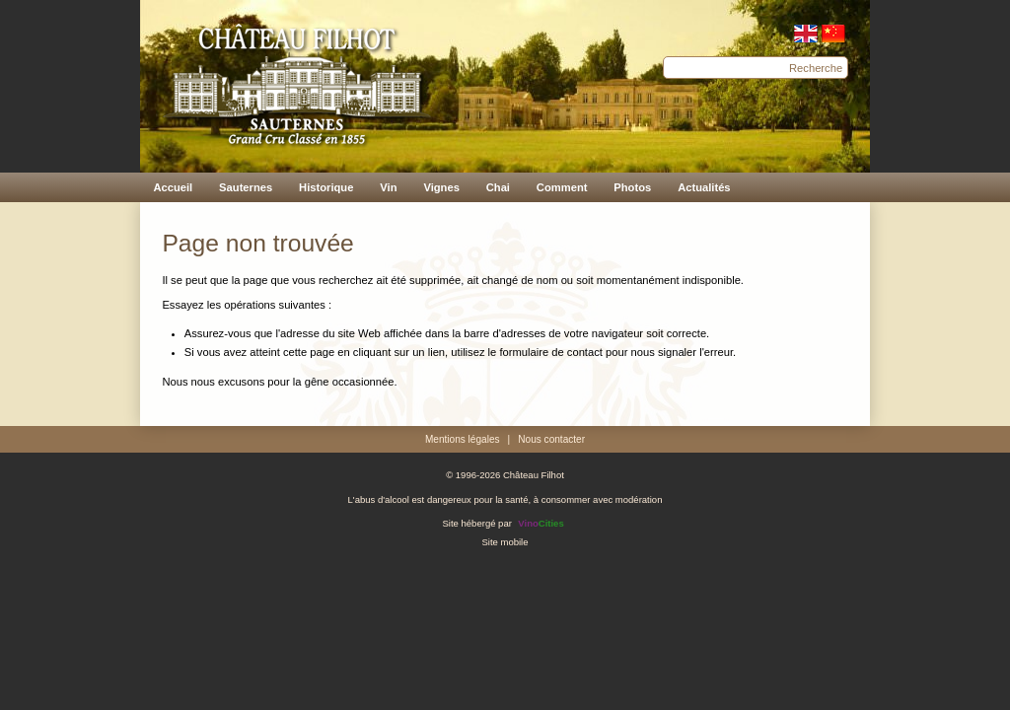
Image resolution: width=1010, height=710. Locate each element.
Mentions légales (462, 439)
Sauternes (245, 187)
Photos (632, 187)
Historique (326, 187)
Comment (562, 187)
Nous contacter (551, 439)
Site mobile (504, 541)
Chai (498, 187)
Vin (388, 187)
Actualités (704, 187)
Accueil (172, 187)
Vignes (441, 187)
